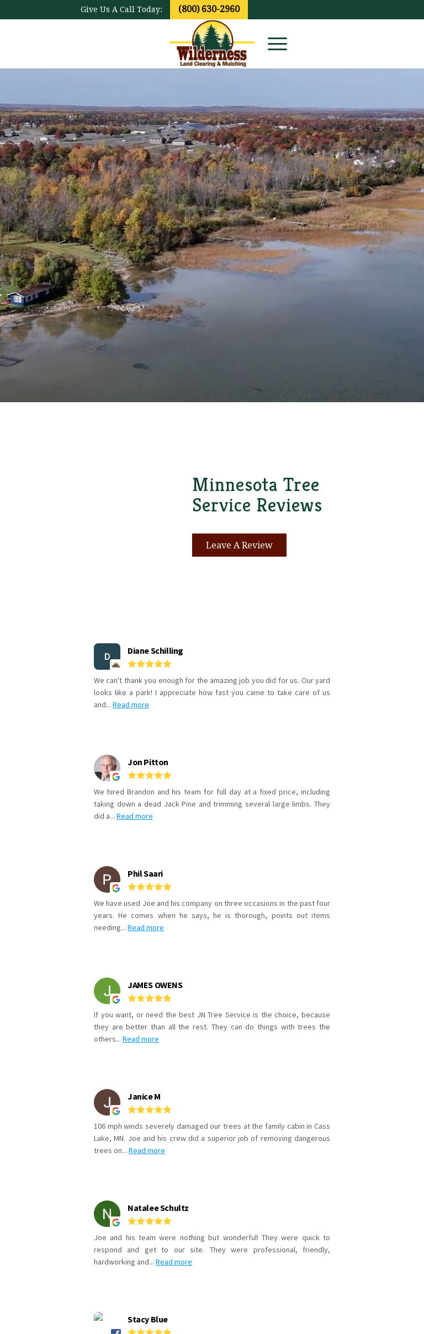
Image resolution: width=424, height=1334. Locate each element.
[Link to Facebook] (318, 43)
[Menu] (272, 43)
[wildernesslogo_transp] (212, 43)
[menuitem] (272, 43)
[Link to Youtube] (335, 43)
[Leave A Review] (239, 545)
